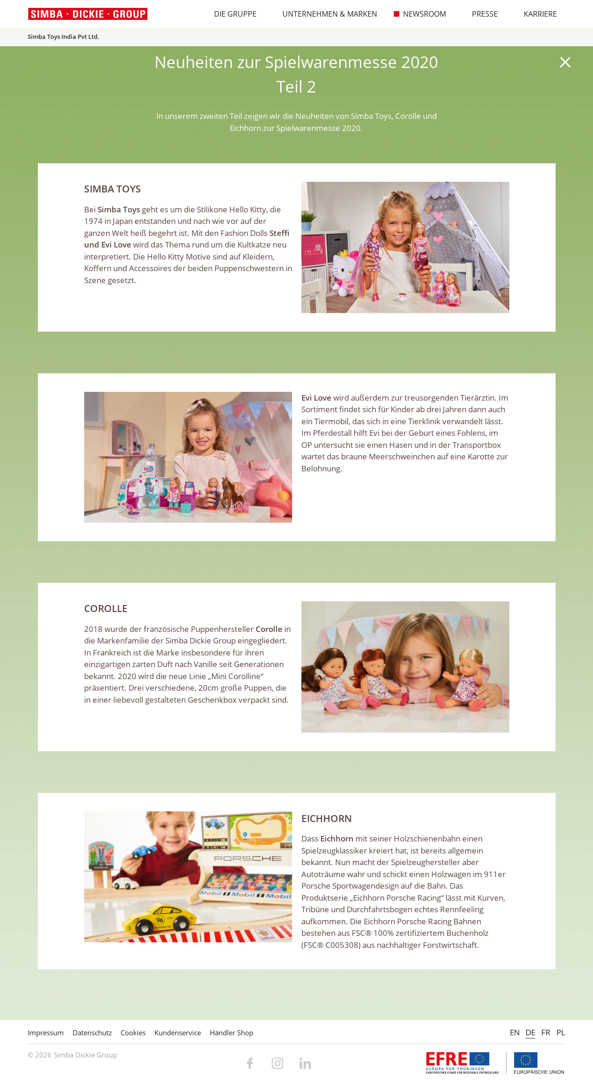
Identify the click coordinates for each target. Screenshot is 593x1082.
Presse (480, 14)
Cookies (133, 1032)
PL (560, 1032)
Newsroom (419, 14)
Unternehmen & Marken (325, 14)
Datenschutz (92, 1032)
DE (530, 1032)
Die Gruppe (230, 14)
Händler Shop (231, 1032)
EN (515, 1032)
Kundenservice (177, 1032)
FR (545, 1032)
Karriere (535, 14)
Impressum (46, 1032)
